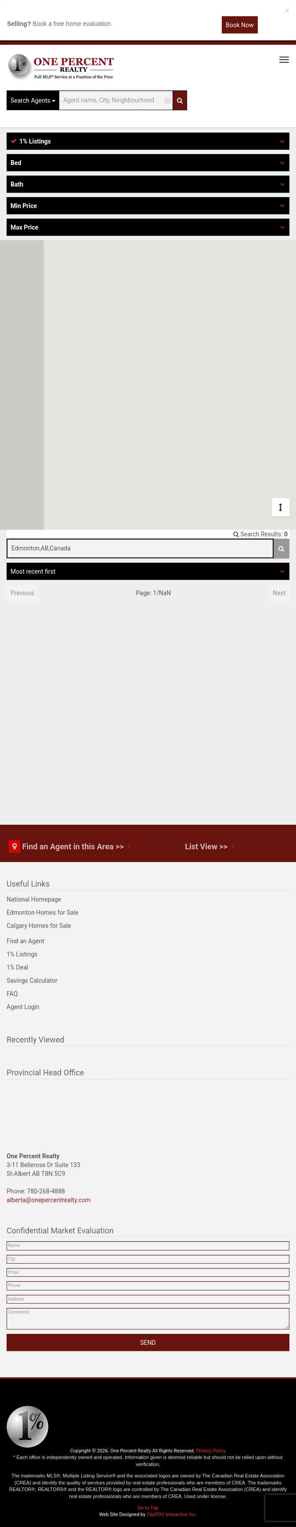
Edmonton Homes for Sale (43, 912)
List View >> (206, 846)
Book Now (240, 25)
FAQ (12, 993)
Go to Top (147, 1508)
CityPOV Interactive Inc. (172, 1514)
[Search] (180, 100)
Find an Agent (25, 941)
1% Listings (22, 954)
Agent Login (23, 1006)
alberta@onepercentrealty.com (48, 1200)
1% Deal (17, 967)
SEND (147, 1342)
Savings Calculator (32, 980)
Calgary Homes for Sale (39, 925)
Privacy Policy (211, 1451)
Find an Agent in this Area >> (72, 846)
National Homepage (34, 899)
